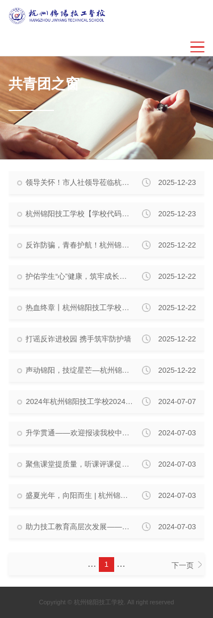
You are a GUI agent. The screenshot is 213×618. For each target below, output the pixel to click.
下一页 (187, 565)
